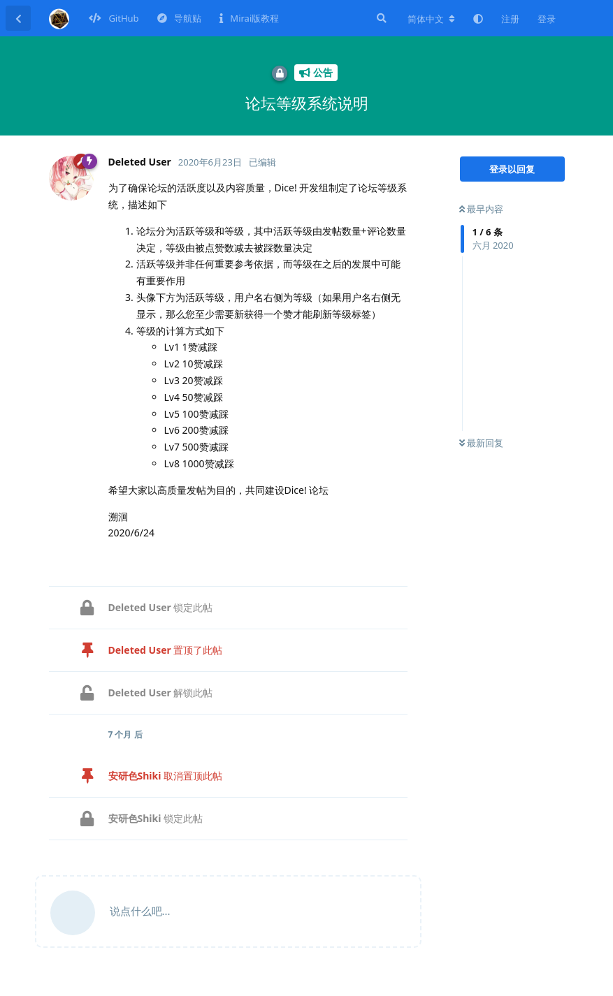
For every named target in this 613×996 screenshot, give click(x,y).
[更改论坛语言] (431, 18)
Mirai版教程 (249, 18)
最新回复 (481, 443)
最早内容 (481, 209)
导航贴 (179, 18)
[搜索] (380, 18)
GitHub (114, 18)
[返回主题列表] (18, 18)
